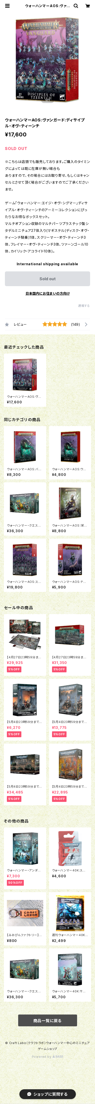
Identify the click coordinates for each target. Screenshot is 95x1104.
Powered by (47, 1057)
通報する (84, 306)
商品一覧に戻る (47, 1020)
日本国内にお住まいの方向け (48, 293)
